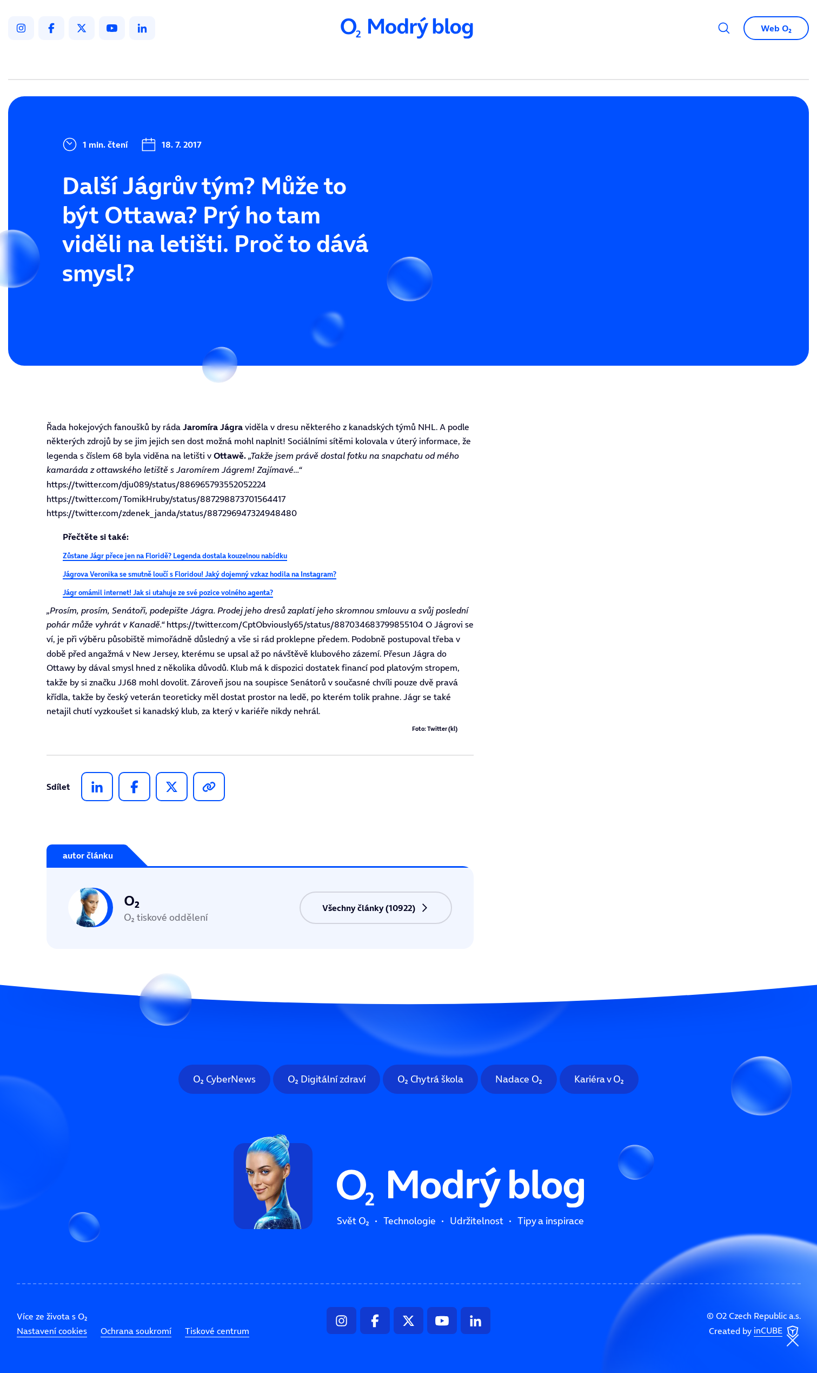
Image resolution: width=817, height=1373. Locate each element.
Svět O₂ (281, 63)
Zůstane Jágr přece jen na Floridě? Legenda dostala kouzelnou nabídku (175, 556)
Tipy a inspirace (518, 63)
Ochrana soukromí (136, 1330)
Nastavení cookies (52, 1330)
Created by (755, 1331)
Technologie (351, 63)
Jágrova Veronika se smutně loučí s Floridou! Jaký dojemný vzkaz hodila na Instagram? (199, 574)
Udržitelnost (431, 63)
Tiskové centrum (217, 1330)
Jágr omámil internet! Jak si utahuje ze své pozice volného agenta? (168, 593)
